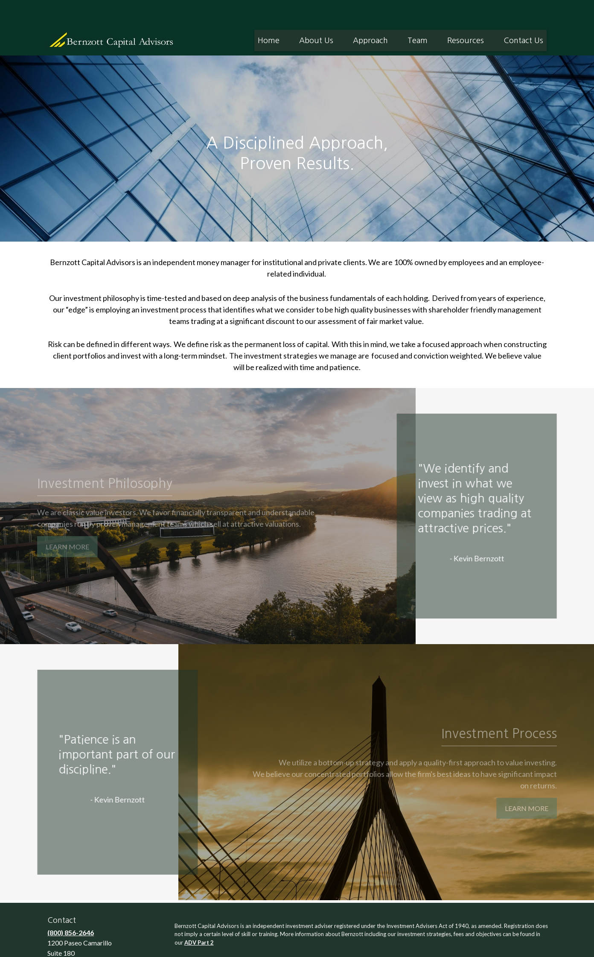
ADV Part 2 (199, 916)
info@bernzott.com (78, 947)
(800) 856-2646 (70, 907)
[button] (268, 14)
